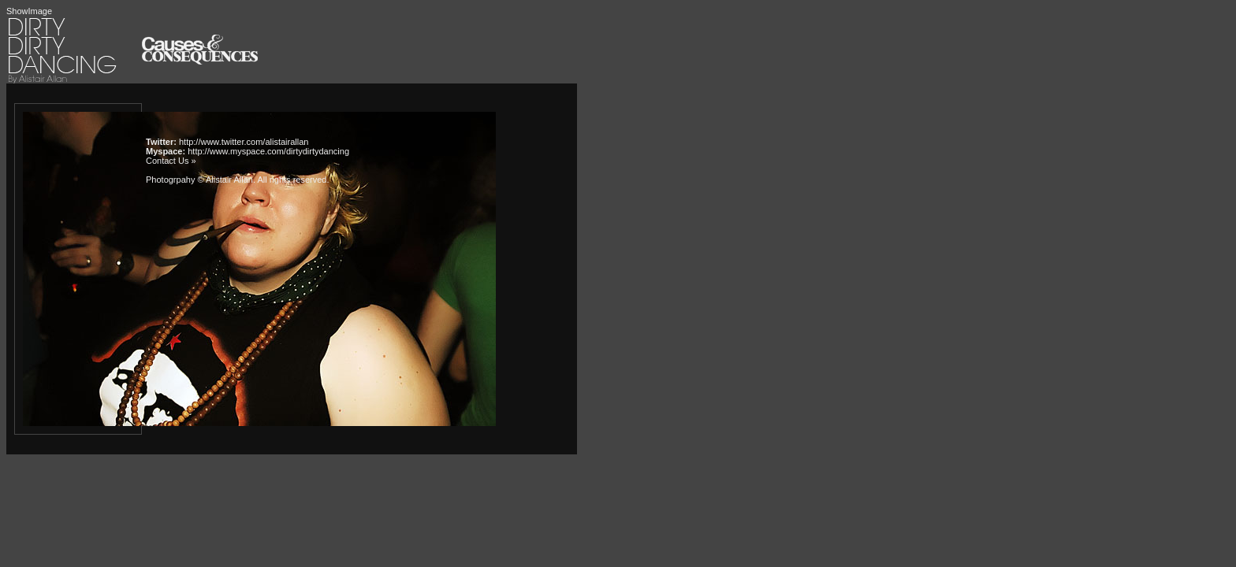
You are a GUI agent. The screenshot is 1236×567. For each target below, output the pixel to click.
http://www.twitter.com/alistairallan (243, 141)
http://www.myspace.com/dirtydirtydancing (268, 151)
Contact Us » (171, 160)
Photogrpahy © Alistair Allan (199, 179)
